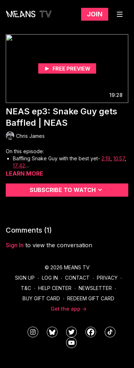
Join (95, 14)
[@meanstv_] (110, 332)
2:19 (105, 158)
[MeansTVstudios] (52, 332)
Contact (77, 278)
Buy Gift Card (41, 298)
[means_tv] (33, 332)
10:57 (119, 158)
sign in (15, 245)
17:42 (19, 165)
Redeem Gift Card (90, 298)
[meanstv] (90, 332)
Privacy (107, 278)
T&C (26, 288)
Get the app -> (68, 309)
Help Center (54, 288)
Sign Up (25, 278)
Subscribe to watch (67, 190)
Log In (50, 278)
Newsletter (95, 288)
